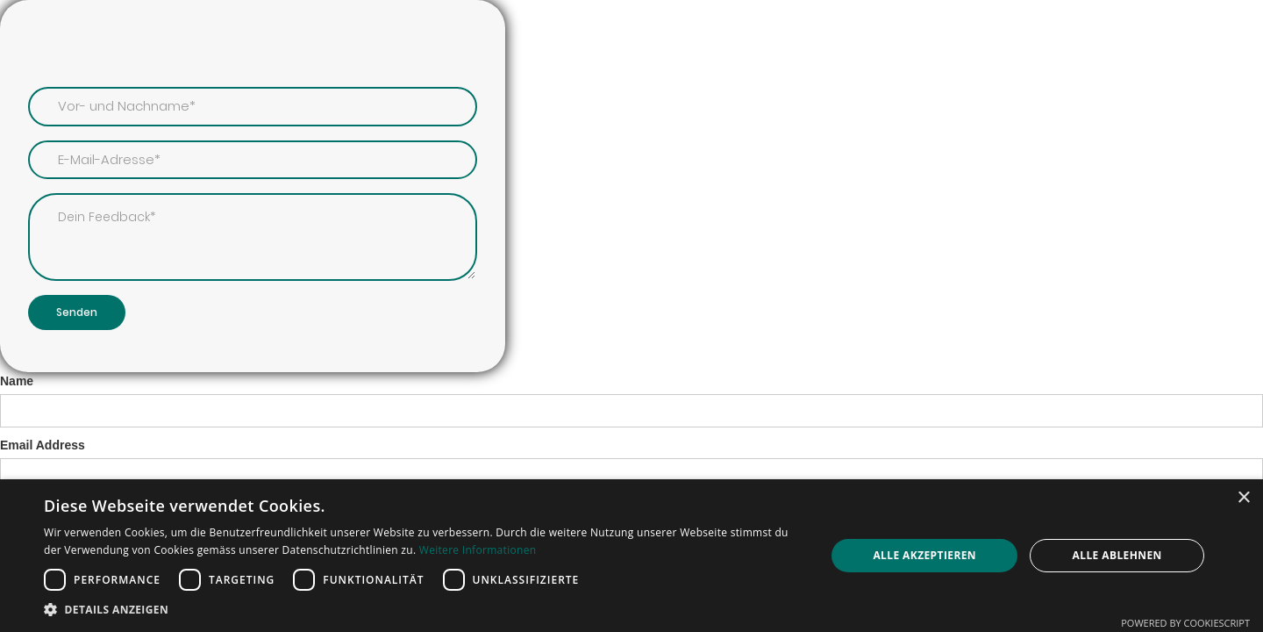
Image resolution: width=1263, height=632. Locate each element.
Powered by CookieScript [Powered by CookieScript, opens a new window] (1185, 622)
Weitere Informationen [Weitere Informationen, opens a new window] (478, 549)
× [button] (1243, 498)
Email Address (42, 445)
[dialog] (631, 555)
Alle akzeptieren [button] (924, 555)
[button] (423, 609)
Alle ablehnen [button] (1117, 555)
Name (16, 381)
